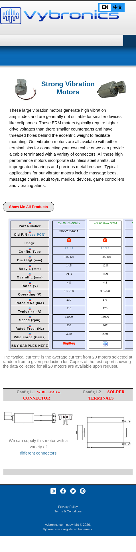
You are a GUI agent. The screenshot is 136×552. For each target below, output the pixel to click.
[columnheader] (30, 225)
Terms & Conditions (68, 511)
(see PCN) (37, 234)
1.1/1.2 (68, 248)
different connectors (38, 453)
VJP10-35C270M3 (105, 222)
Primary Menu (129, 40)
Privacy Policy (68, 506)
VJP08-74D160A (69, 222)
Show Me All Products (28, 207)
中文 (117, 7)
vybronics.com (55, 524)
